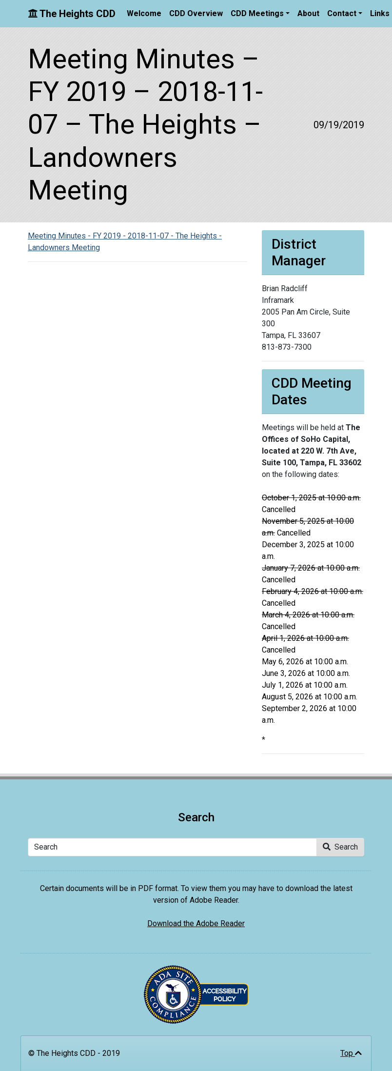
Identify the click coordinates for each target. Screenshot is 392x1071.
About (308, 13)
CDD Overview (196, 13)
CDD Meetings (257, 13)
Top (351, 1053)
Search (340, 847)
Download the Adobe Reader (196, 923)
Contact (341, 13)
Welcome (144, 13)
